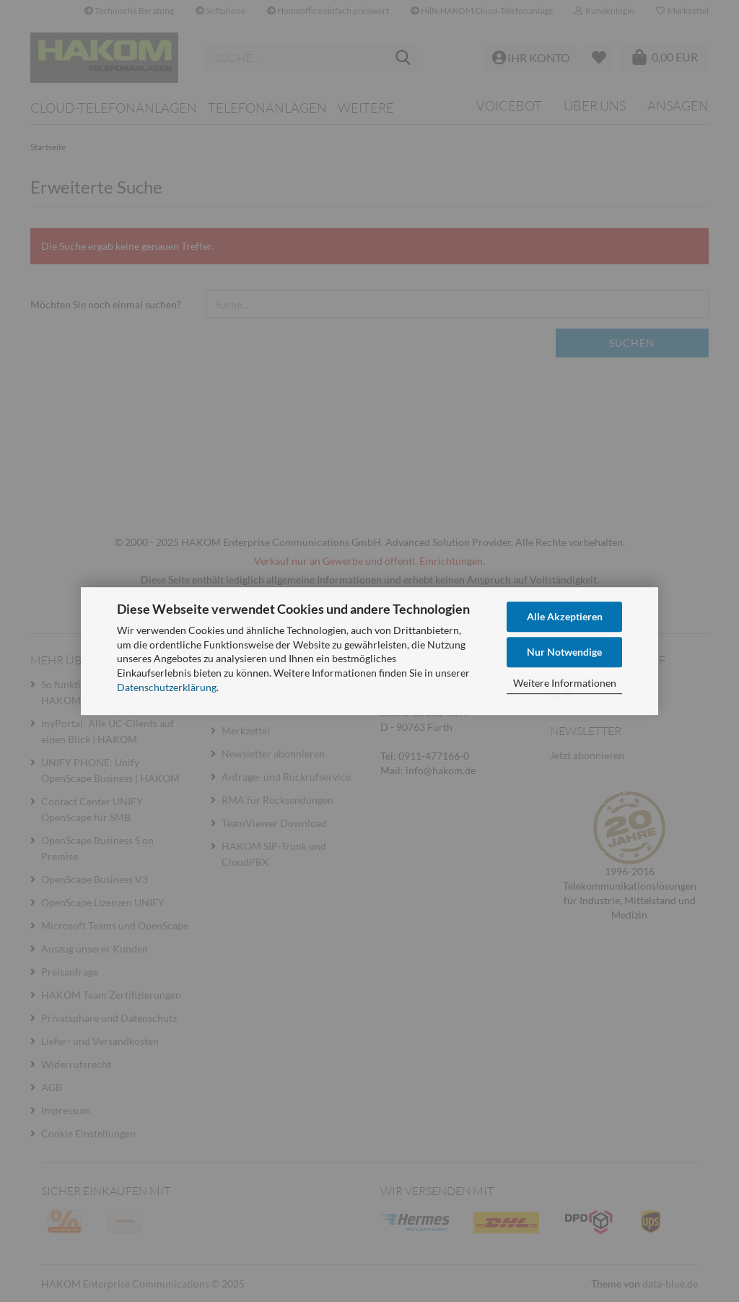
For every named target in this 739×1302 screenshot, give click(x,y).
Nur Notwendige (564, 652)
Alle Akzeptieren (565, 616)
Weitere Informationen (564, 683)
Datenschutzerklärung (167, 687)
